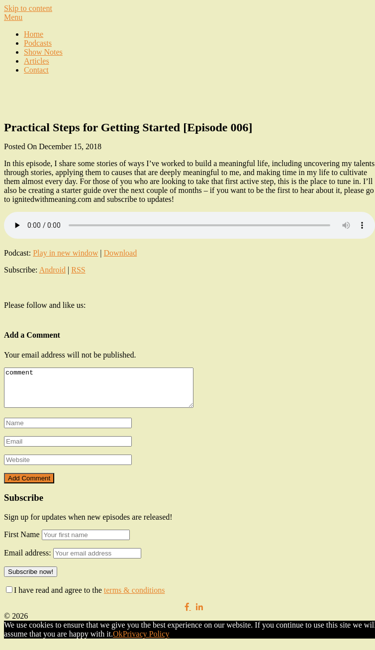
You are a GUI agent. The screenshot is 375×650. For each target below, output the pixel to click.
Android (52, 270)
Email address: (28, 560)
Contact (36, 70)
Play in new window (65, 253)
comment (110, 391)
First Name (22, 542)
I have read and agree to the (85, 597)
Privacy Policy (146, 641)
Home (33, 34)
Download (120, 253)
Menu (13, 17)
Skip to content (28, 8)
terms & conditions (134, 597)
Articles (36, 61)
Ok (118, 641)
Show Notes (43, 52)
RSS (78, 270)
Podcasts (38, 43)
